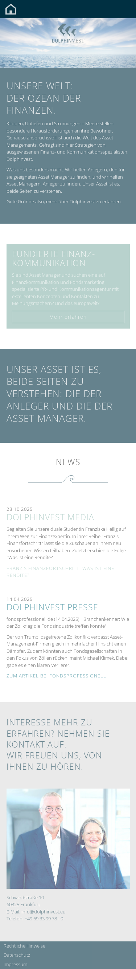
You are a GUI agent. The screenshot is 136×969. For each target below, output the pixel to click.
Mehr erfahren (68, 316)
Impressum (15, 964)
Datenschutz (17, 955)
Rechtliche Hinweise (24, 945)
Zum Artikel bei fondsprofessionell (56, 675)
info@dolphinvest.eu (43, 911)
